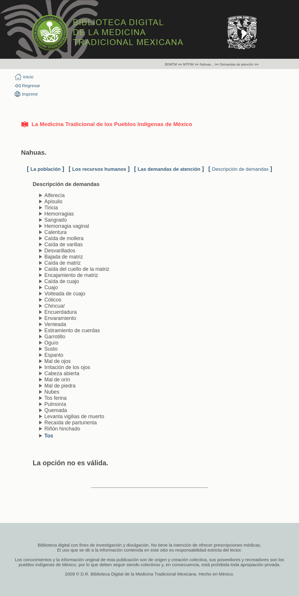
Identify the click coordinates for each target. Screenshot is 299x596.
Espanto (53, 355)
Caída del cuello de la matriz (76, 269)
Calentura (55, 232)
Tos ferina (55, 398)
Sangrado (55, 220)
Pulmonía (55, 404)
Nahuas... (207, 64)
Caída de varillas (63, 244)
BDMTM (171, 64)
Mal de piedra (60, 386)
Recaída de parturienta (70, 423)
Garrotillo (54, 337)
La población (45, 169)
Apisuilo (53, 201)
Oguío (51, 343)
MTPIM (188, 64)
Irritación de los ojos (67, 367)
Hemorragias (59, 214)
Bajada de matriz (63, 257)
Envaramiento (60, 318)
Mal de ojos (57, 361)
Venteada (55, 324)
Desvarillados (59, 251)
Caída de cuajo (61, 281)
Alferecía (54, 195)
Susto (51, 349)
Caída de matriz (62, 263)
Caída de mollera (64, 238)
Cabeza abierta (61, 373)
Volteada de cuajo (64, 294)
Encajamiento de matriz (71, 275)
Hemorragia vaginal (66, 226)
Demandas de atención (236, 64)
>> (180, 64)
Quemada (55, 410)
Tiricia (51, 208)
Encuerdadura (60, 312)
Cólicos (52, 300)
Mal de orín (57, 380)
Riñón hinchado (62, 429)
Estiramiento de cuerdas (72, 330)
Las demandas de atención (169, 169)
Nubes (51, 392)
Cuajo (51, 287)
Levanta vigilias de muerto (74, 416)
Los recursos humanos (99, 169)
